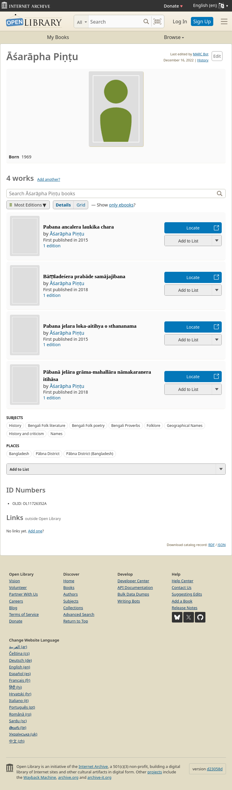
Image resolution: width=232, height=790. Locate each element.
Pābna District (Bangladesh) (89, 453)
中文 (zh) (16, 741)
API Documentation (135, 587)
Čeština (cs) (19, 653)
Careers (16, 601)
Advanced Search (79, 614)
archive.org (68, 777)
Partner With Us (23, 594)
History (202, 60)
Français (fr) (19, 680)
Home (68, 581)
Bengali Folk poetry (88, 425)
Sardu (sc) (18, 720)
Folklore (153, 425)
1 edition (52, 246)
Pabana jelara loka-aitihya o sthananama (90, 326)
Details (63, 205)
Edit (217, 56)
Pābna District (48, 453)
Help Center (183, 581)
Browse (150, 37)
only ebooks (121, 205)
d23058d (215, 769)
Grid (80, 205)
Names (56, 433)
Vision (14, 581)
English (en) (19, 667)
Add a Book (182, 601)
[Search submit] (146, 21)
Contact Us (182, 587)
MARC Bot (200, 54)
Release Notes (185, 607)
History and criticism (26, 433)
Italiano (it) (19, 700)
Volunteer (18, 587)
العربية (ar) (18, 646)
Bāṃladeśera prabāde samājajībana (84, 276)
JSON (222, 544)
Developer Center (133, 581)
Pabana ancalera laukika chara (78, 227)
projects (154, 772)
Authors (70, 594)
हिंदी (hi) (15, 687)
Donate (173, 6)
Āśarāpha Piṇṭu (67, 233)
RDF (211, 544)
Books (69, 587)
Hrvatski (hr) (20, 694)
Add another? (48, 179)
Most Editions (25, 205)
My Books (58, 37)
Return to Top (75, 621)
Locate (192, 228)
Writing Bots (129, 601)
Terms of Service (24, 614)
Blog (13, 607)
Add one (35, 531)
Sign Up (202, 21)
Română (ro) (20, 714)
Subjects (71, 601)
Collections (73, 607)
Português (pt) (22, 707)
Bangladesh (19, 453)
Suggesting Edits (187, 594)
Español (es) (20, 673)
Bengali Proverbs (125, 425)
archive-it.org (99, 777)
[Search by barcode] (157, 21)
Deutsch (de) (20, 660)
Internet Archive (93, 766)
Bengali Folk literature (46, 425)
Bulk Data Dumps (133, 594)
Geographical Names (184, 425)
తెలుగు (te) (17, 727)
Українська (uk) (23, 734)
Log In (180, 21)
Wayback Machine (40, 777)
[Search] (114, 21)
